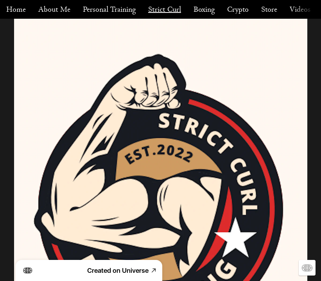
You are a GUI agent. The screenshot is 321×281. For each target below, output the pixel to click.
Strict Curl (164, 9)
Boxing (204, 9)
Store (269, 9)
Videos (300, 9)
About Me (54, 9)
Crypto (238, 9)
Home (16, 9)
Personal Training (109, 9)
